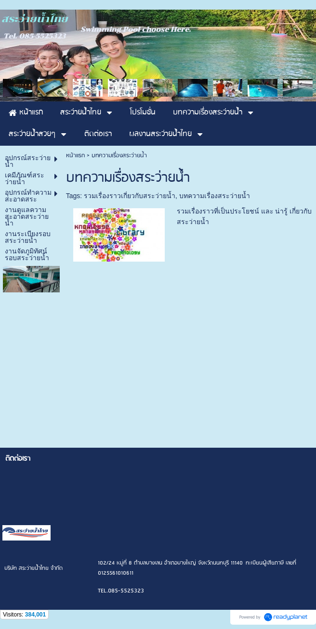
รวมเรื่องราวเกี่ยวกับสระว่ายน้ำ (129, 196)
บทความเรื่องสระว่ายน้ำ (214, 196)
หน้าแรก (75, 156)
